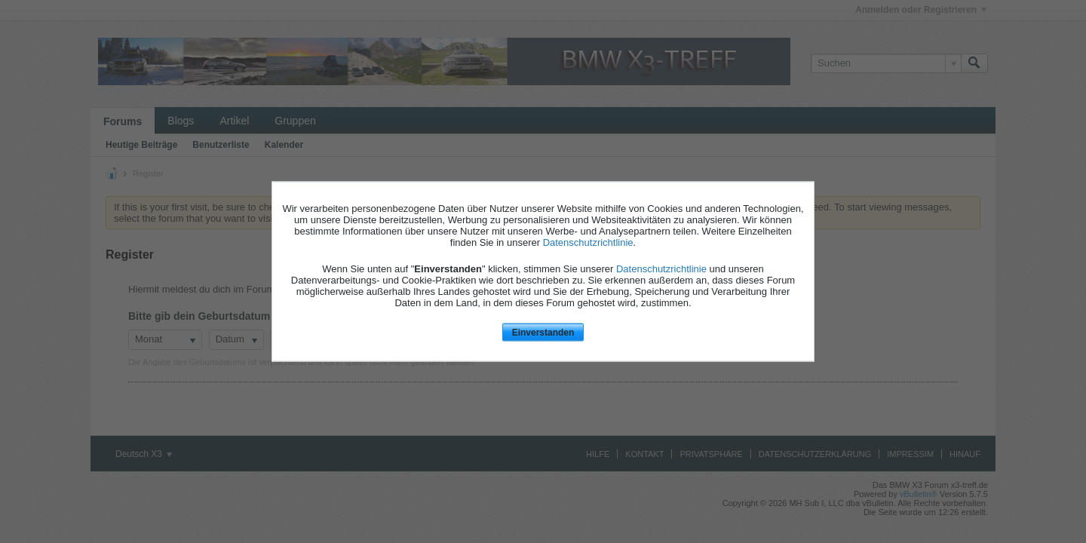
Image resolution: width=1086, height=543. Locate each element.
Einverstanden (543, 332)
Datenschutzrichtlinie (588, 241)
